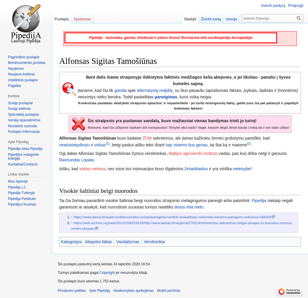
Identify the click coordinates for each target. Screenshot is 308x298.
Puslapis (61, 19)
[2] (249, 143)
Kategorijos (71, 241)
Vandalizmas (127, 241)
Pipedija (259, 200)
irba (189, 207)
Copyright (107, 273)
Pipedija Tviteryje (21, 193)
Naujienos (16, 69)
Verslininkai (154, 241)
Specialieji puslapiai (23, 114)
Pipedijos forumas (22, 204)
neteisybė (242, 168)
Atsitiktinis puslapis (23, 80)
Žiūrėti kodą (211, 19)
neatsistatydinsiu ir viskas (82, 145)
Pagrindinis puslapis (23, 57)
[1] (108, 143)
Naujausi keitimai (21, 74)
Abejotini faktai (98, 241)
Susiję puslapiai (20, 103)
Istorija (231, 19)
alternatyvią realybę (155, 90)
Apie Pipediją (99, 291)
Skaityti (190, 19)
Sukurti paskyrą (273, 6)
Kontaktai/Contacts (23, 164)
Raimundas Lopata (76, 160)
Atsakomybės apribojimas (133, 291)
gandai (121, 90)
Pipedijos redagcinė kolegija (23, 157)
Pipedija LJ (16, 187)
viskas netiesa (92, 168)
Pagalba (14, 86)
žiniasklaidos (196, 168)
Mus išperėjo (18, 181)
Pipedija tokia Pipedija (25, 149)
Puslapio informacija (23, 132)
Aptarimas (82, 19)
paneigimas (166, 97)
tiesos (179, 207)
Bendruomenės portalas (26, 63)
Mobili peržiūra (168, 291)
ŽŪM (147, 138)
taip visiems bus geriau (187, 145)
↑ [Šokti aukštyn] (72, 217)
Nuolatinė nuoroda (22, 126)
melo (198, 207)
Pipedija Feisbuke (22, 199)
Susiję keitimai (19, 109)
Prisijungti (295, 6)
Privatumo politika (72, 291)
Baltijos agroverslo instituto (193, 153)
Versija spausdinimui (24, 120)
